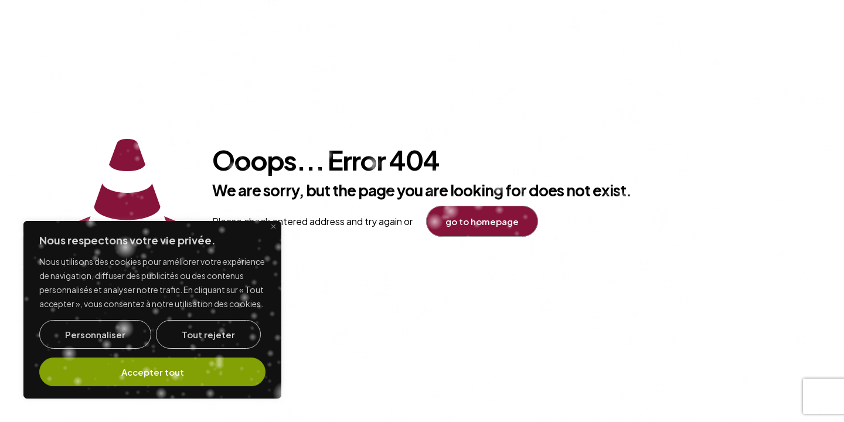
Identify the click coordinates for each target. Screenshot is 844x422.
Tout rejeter (208, 334)
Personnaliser (95, 334)
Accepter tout (152, 371)
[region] (152, 310)
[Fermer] (273, 226)
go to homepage (482, 221)
